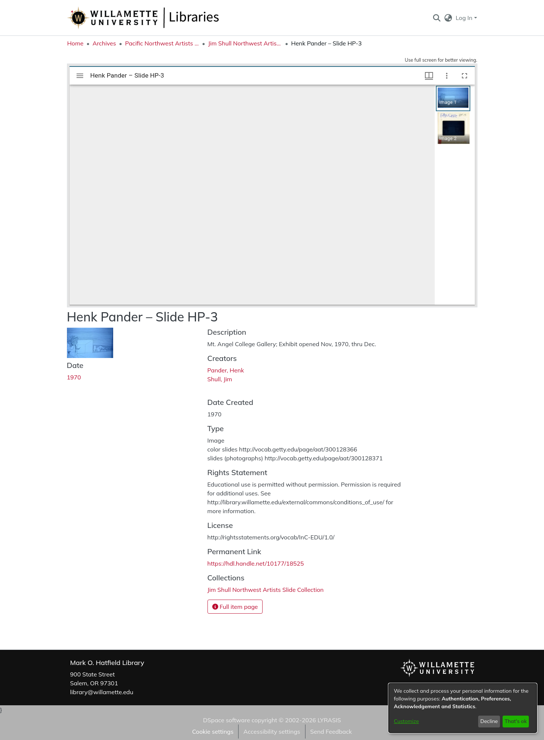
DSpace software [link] (226, 720)
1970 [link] (74, 377)
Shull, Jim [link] (219, 379)
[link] (265, 589)
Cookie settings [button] (212, 731)
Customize (406, 721)
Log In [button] (465, 17)
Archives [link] (104, 43)
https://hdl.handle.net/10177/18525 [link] (255, 563)
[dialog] (463, 708)
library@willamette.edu (102, 692)
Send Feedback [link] (331, 731)
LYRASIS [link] (329, 720)
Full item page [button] (235, 606)
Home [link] (75, 43)
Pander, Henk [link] (225, 370)
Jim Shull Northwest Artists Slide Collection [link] (245, 43)
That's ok (515, 721)
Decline (489, 721)
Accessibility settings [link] (271, 731)
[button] (437, 17)
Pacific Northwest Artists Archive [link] (162, 43)
